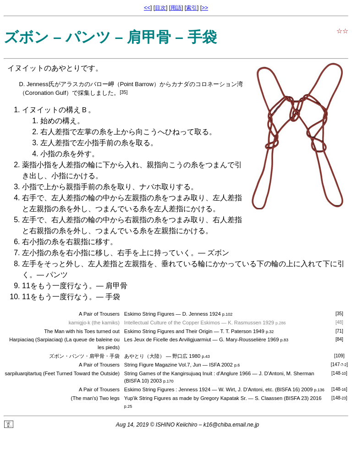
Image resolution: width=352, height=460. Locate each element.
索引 (191, 8)
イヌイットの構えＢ (55, 110)
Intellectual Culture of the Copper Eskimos (172, 322)
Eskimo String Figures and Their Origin (168, 331)
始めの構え (58, 121)
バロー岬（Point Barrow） (125, 84)
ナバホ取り (157, 187)
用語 (176, 8)
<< (147, 8)
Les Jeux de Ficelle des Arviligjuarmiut (167, 339)
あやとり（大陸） (144, 356)
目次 (160, 8)
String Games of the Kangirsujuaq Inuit (168, 373)
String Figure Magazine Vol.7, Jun (162, 364)
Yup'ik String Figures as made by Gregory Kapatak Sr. (185, 398)
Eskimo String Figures (149, 314)
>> (205, 8)
